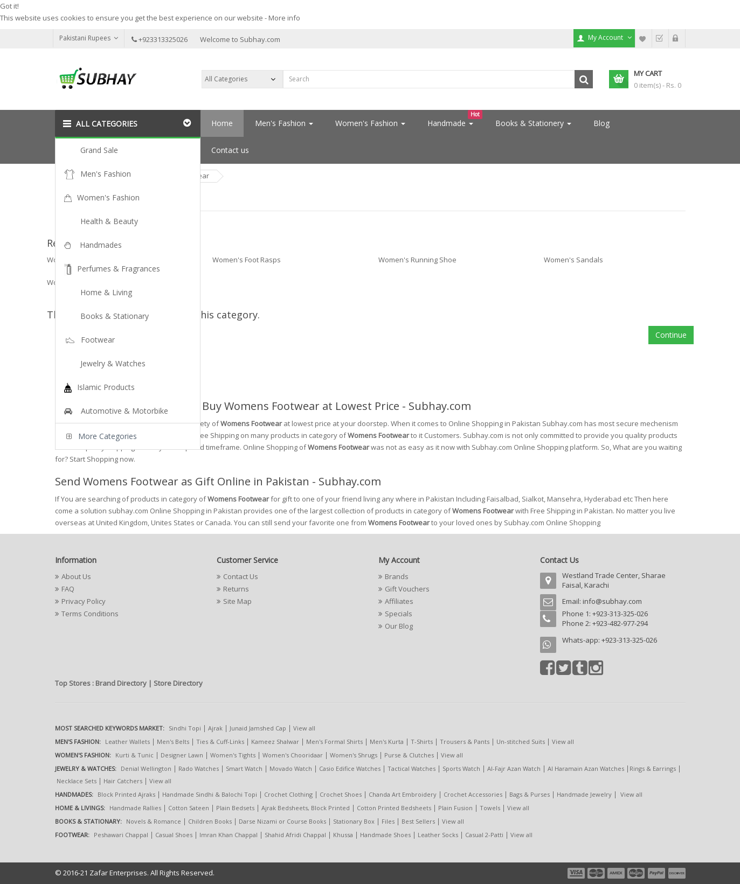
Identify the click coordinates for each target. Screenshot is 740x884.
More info (284, 18)
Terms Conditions (90, 613)
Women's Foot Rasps (246, 259)
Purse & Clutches (409, 755)
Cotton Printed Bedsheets (394, 808)
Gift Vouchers (407, 589)
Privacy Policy (83, 601)
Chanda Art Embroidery (403, 794)
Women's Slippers (76, 282)
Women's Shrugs (353, 755)
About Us (76, 576)
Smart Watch (244, 768)
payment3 (616, 873)
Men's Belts (173, 741)
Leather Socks (438, 835)
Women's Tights (232, 755)
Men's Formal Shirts (334, 741)
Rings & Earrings (653, 768)
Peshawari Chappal (121, 835)
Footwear (110, 175)
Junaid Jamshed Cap (258, 728)
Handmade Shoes (385, 835)
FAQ (67, 589)
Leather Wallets (127, 741)
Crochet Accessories (473, 794)
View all (304, 728)
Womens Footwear (178, 175)
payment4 (637, 873)
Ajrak (215, 728)
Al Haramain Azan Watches (586, 768)
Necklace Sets (76, 781)
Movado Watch (290, 768)
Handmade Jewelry (584, 794)
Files (388, 821)
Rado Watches (198, 768)
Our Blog (399, 626)
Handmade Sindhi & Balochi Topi (209, 794)
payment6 (676, 873)
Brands (397, 576)
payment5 (656, 873)
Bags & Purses (529, 794)
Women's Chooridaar (292, 755)
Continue (671, 335)
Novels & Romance (153, 821)
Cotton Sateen (188, 808)
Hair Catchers (122, 781)
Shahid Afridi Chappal (295, 835)
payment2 (596, 873)
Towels (490, 808)
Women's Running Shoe (417, 259)
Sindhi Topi (185, 728)
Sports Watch (461, 768)
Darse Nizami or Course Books (282, 821)
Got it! (9, 6)
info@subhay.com (612, 601)
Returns (236, 589)
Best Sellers (418, 821)
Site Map (237, 601)
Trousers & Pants (464, 741)
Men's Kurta (387, 741)
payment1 (577, 873)
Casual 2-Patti (484, 835)
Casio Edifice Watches (350, 768)
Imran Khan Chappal (228, 835)
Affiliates (399, 601)
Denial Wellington (146, 768)
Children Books (210, 821)
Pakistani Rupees (88, 38)
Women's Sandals (573, 259)
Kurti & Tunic (134, 755)
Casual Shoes (173, 835)
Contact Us (240, 576)
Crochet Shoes (341, 794)
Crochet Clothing (288, 794)
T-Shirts (422, 741)
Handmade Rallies (135, 808)
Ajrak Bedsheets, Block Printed (305, 808)
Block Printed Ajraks (126, 794)
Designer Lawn (182, 755)
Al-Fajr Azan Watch (514, 768)
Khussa (343, 835)
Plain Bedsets (235, 808)
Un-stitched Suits (520, 741)
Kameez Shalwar (275, 741)
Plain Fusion (455, 808)
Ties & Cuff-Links (220, 741)
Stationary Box (354, 821)
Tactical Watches (411, 768)
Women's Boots (72, 259)
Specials (398, 613)
